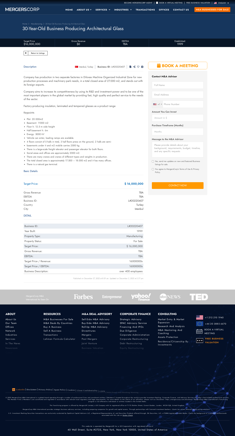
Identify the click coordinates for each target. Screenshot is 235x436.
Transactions (145, 9)
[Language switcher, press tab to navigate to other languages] (222, 3)
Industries (123, 9)
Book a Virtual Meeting (169, 2)
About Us (84, 9)
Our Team (11, 323)
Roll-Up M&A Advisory (95, 327)
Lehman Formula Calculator (59, 341)
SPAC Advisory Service (133, 323)
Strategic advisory (131, 319)
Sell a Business (52, 331)
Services (103, 9)
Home (69, 9)
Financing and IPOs (132, 327)
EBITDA (125, 41)
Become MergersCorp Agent (138, 2)
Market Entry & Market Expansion (171, 321)
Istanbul (82, 66)
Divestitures (89, 331)
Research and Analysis (171, 326)
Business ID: (104, 67)
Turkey (90, 66)
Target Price (29, 41)
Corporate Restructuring (134, 341)
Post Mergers (89, 341)
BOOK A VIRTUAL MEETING (214, 331)
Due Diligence (128, 331)
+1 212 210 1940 (214, 317)
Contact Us (181, 9)
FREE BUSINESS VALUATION (198, 2)
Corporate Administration (135, 336)
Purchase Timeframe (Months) (167, 125)
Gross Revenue (78, 41)
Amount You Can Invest (164, 112)
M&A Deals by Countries (58, 323)
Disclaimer (32, 390)
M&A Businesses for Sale (212, 9)
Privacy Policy (45, 390)
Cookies (71, 392)
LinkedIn (18, 389)
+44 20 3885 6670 (215, 323)
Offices (164, 9)
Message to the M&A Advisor (167, 139)
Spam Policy (60, 391)
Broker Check (128, 416)
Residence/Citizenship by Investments (173, 346)
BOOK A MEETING (177, 66)
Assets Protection (168, 338)
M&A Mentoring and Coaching (170, 333)
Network (10, 331)
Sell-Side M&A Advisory (96, 319)
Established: (180, 41)
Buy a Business (52, 327)
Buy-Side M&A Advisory (96, 323)
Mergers (86, 336)
